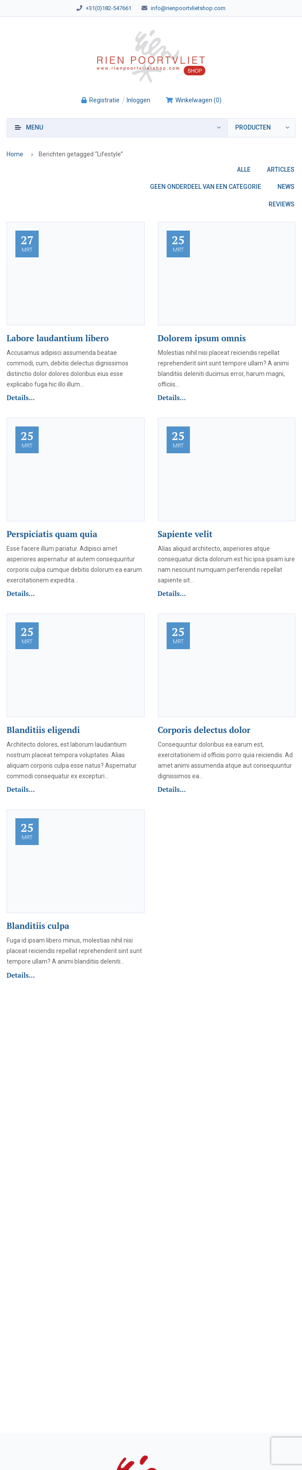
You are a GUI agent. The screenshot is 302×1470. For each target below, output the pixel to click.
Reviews (282, 204)
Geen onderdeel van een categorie (205, 186)
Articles (281, 169)
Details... (21, 397)
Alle (244, 169)
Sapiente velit (185, 533)
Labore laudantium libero (58, 337)
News (286, 186)
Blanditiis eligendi (43, 729)
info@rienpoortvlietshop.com (188, 8)
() (193, 100)
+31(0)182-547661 (108, 8)
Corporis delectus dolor (204, 729)
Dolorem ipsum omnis (202, 337)
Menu (34, 127)
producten (253, 127)
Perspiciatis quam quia (52, 533)
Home (15, 154)
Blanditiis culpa (38, 925)
